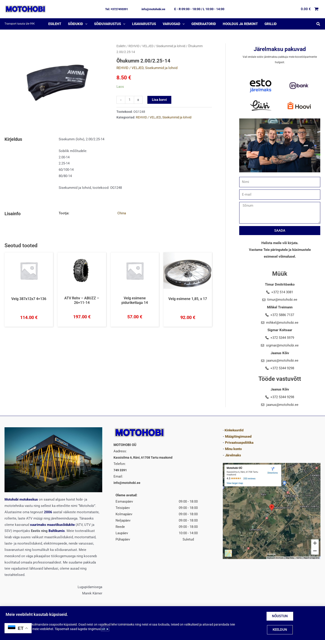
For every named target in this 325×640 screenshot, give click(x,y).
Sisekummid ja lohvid (170, 46)
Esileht (121, 46)
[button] (116, 9)
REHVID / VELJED (140, 46)
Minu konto (233, 449)
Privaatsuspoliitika (239, 443)
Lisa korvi (159, 100)
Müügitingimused (238, 436)
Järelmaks (233, 455)
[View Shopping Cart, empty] (310, 9)
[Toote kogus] (129, 100)
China (121, 213)
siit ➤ (105, 629)
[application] (85, 24)
